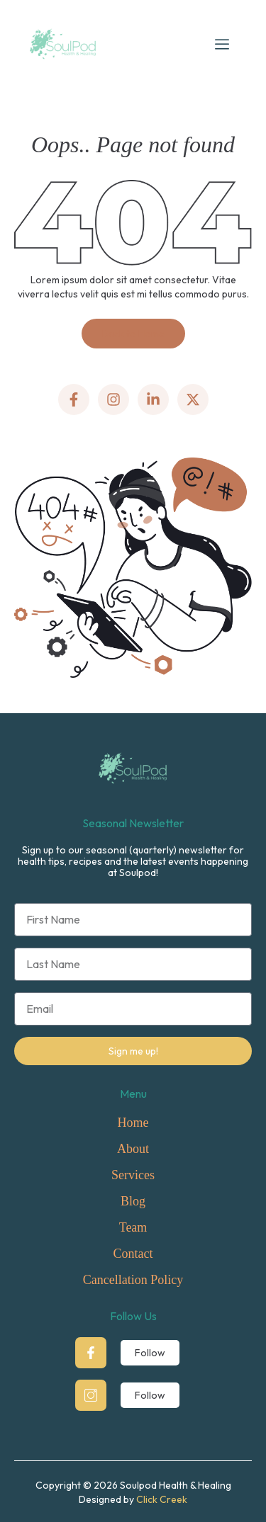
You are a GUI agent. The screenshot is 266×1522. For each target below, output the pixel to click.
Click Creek (161, 1499)
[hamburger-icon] (222, 44)
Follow (150, 1352)
